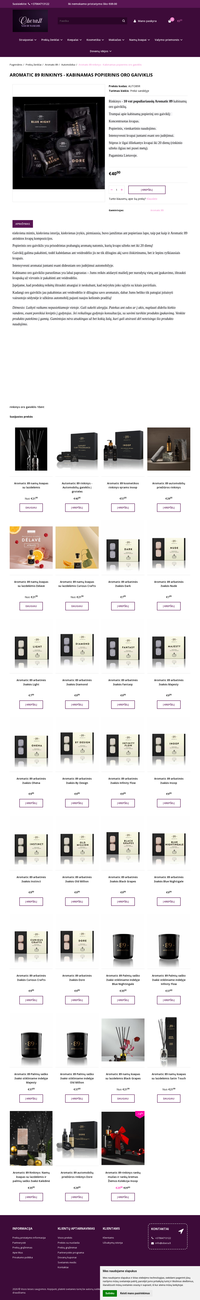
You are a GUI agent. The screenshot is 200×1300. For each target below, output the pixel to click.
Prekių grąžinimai (67, 1247)
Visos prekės (65, 1237)
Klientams (111, 1228)
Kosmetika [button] (94, 40)
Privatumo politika (22, 1257)
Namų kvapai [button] (138, 40)
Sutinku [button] (109, 1293)
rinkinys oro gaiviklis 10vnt (27, 407)
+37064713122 (38, 4)
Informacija (22, 1228)
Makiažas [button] (115, 40)
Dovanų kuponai (67, 1257)
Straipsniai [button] (26, 40)
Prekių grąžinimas (22, 1247)
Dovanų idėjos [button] (99, 51)
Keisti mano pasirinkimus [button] (135, 1293)
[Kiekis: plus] (122, 190)
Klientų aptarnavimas (76, 1228)
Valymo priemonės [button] (167, 40)
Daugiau (31, 507)
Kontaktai (63, 1267)
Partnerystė (19, 1242)
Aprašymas (22, 223)
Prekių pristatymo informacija (29, 1237)
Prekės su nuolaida (69, 1242)
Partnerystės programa (71, 1252)
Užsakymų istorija (113, 1242)
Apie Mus (17, 1252)
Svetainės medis (67, 1262)
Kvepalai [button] (72, 40)
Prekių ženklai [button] (50, 40)
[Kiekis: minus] (111, 190)
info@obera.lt (161, 1243)
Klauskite (152, 199)
